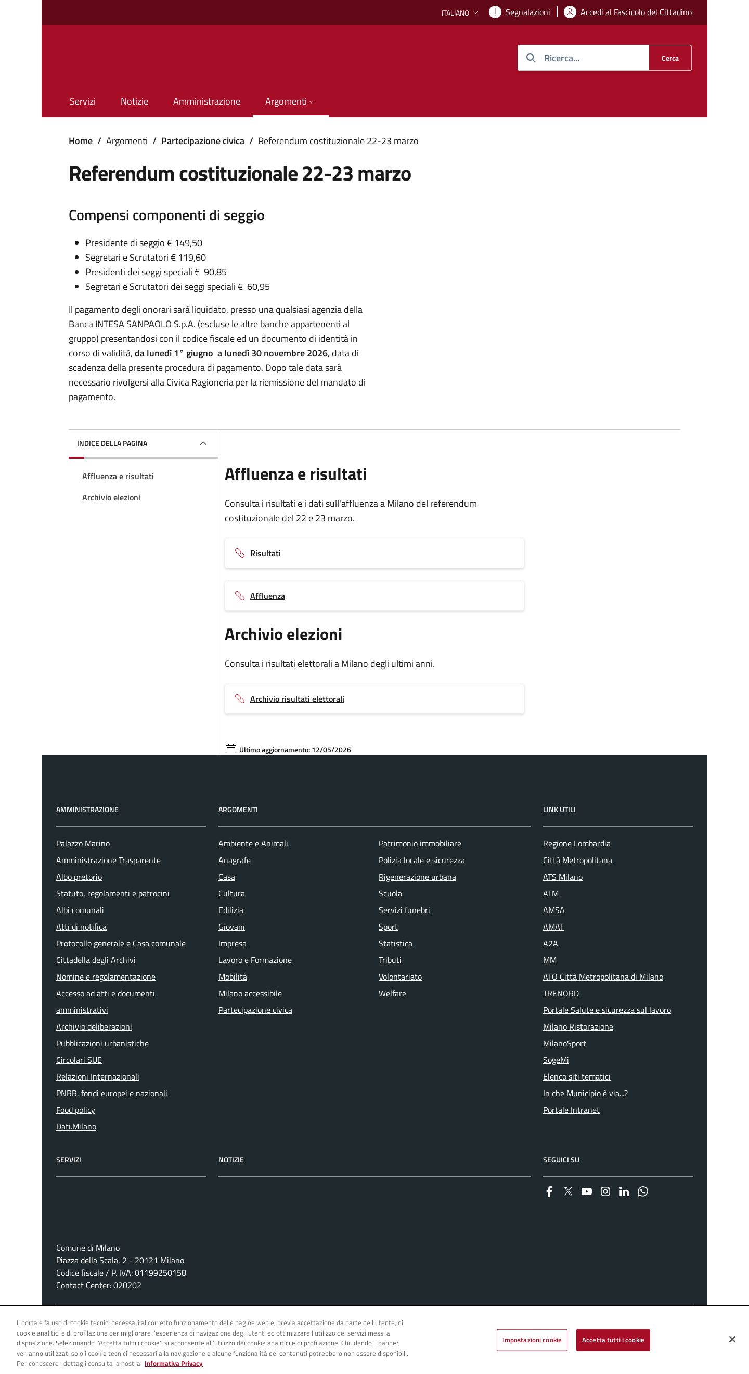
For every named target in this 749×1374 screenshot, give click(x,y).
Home (81, 141)
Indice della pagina (112, 443)
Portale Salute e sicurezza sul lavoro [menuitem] (607, 1040)
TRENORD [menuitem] (561, 1023)
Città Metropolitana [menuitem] (577, 890)
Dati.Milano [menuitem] (76, 1156)
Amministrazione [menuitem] (206, 101)
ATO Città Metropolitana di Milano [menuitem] (603, 1006)
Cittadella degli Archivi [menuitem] (96, 990)
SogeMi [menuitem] (556, 1090)
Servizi (68, 1189)
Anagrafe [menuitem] (234, 890)
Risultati (265, 553)
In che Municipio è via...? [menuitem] (585, 1123)
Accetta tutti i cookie (613, 1339)
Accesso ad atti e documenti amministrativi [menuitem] (105, 1031)
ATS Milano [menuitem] (563, 907)
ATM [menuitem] (551, 923)
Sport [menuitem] (388, 957)
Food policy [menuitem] (75, 1140)
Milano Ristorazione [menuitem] (578, 1056)
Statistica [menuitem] (395, 973)
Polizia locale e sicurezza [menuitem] (422, 890)
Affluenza (267, 595)
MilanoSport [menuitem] (564, 1073)
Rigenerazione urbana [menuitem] (417, 907)
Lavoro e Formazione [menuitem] (255, 990)
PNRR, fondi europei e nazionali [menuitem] (111, 1123)
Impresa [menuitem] (232, 973)
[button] (461, 12)
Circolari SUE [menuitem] (79, 1090)
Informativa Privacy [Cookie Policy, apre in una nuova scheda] (174, 1363)
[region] (374, 1340)
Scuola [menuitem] (390, 923)
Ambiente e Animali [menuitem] (253, 873)
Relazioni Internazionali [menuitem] (97, 1106)
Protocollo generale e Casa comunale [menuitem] (121, 973)
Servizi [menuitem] (83, 101)
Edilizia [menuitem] (230, 940)
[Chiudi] (732, 1339)
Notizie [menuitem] (134, 101)
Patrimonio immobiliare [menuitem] (420, 873)
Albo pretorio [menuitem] (79, 907)
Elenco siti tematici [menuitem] (577, 1106)
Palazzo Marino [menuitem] (83, 873)
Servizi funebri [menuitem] (404, 940)
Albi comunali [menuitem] (80, 940)
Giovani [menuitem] (231, 957)
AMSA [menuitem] (554, 940)
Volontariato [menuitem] (400, 1006)
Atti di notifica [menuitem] (81, 957)
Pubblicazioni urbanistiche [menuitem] (102, 1073)
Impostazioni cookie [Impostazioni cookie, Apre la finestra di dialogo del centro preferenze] (532, 1339)
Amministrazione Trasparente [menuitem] (108, 890)
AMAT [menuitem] (553, 957)
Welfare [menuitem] (392, 1023)
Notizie (231, 1189)
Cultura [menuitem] (231, 923)
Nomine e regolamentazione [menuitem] (106, 1006)
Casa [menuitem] (226, 907)
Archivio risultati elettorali (297, 698)
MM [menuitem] (550, 990)
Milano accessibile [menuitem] (250, 1023)
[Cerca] (670, 57)
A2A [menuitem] (550, 973)
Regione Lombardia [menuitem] (577, 873)
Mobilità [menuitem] (232, 1006)
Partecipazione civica (202, 141)
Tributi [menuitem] (390, 990)
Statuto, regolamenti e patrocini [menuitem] (113, 923)
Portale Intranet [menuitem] (571, 1140)
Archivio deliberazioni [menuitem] (94, 1056)
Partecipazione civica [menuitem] (255, 1040)
